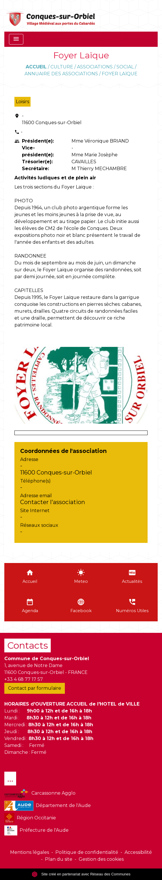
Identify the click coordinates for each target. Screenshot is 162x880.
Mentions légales (29, 852)
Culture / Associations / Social (92, 67)
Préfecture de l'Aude (36, 830)
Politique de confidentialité (86, 852)
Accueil (36, 67)
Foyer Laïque (119, 73)
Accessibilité (138, 852)
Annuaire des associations (61, 73)
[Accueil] (51, 16)
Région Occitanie (30, 818)
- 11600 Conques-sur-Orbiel (52, 119)
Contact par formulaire (34, 688)
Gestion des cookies (101, 859)
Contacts (27, 645)
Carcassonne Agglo (40, 793)
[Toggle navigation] (16, 39)
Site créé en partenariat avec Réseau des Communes (81, 874)
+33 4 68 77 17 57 (23, 679)
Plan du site (58, 859)
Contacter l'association (52, 502)
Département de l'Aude (47, 806)
